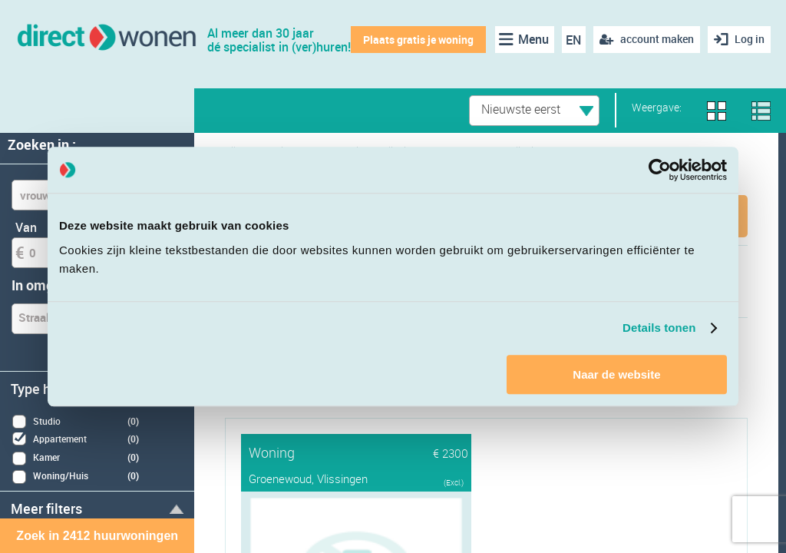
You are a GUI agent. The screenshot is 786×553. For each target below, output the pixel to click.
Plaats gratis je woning (418, 39)
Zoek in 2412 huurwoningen (97, 535)
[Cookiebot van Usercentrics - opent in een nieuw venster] (660, 169)
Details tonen (659, 327)
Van (26, 227)
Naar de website (616, 374)
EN (573, 39)
